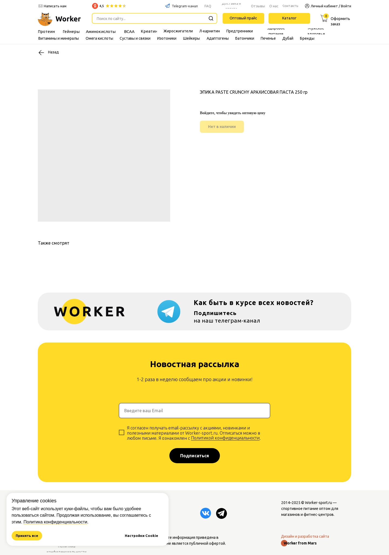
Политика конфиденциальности (55, 522)
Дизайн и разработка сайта (305, 536)
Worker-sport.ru (318, 502)
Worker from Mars (300, 543)
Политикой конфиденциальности (225, 437)
